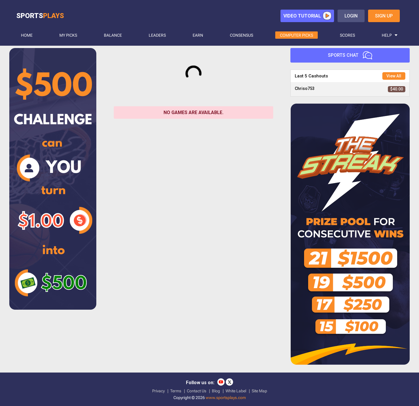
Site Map (259, 391)
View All (393, 76)
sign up (384, 16)
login (351, 16)
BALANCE (113, 35)
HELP (387, 35)
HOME (27, 35)
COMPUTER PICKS (296, 35)
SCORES (347, 35)
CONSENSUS (241, 35)
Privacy (158, 391)
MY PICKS (68, 35)
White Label (236, 391)
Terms (175, 391)
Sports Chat (350, 55)
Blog (216, 391)
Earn (198, 35)
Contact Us (196, 391)
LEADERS (157, 35)
